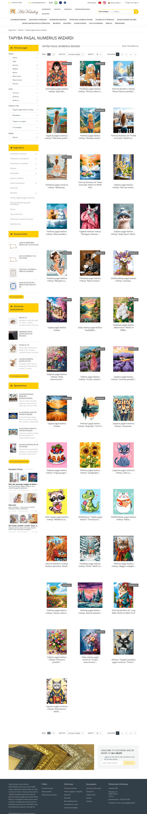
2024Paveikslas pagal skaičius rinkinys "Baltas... (123, 516)
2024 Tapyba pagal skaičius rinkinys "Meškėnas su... (56, 516)
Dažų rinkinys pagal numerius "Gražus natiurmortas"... (90, 658)
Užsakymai (90, 790)
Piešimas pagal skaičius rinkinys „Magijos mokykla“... (124, 563)
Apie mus (57, 9)
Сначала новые (76, 52)
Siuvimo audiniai (80, 23)
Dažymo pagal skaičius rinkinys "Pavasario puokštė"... (56, 658)
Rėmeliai (109, 23)
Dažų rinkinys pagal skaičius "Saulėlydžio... (90, 326)
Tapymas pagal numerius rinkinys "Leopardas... (123, 422)
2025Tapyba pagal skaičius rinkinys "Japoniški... (57, 88)
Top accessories (16, 212)
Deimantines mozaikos (58, 20)
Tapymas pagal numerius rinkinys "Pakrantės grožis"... (57, 135)
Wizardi (13, 166)
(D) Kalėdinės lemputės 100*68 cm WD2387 (28, 412)
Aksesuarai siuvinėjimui (38, 20)
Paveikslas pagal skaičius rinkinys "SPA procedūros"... (90, 88)
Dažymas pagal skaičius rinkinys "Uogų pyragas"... (57, 469)
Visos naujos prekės (16, 295)
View (44, 52)
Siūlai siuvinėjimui (96, 23)
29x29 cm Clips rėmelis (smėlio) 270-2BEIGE (27, 268)
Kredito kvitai (90, 793)
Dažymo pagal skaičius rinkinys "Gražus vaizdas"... (90, 376)
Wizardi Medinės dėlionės (126, 20)
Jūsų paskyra (91, 782)
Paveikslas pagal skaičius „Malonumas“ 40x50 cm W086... (123, 326)
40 (99, 52)
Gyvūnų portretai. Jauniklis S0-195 (26, 358)
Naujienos (45, 14)
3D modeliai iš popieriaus (104, 20)
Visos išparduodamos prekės (19, 460)
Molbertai (57, 23)
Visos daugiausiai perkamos (19, 374)
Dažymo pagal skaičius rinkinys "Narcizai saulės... (124, 184)
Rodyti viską (29, 467)
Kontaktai (68, 9)
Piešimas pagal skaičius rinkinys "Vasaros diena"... (57, 609)
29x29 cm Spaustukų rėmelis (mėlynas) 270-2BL (27, 283)
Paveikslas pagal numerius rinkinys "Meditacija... (57, 184)
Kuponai (89, 799)
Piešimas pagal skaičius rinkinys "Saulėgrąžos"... (90, 469)
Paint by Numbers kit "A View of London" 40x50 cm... (123, 135)
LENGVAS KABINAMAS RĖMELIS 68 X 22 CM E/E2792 (28, 242)
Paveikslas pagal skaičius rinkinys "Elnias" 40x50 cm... (90, 563)
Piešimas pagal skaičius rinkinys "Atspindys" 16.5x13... (90, 422)
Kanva (12, 207)
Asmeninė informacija (93, 786)
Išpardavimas (120, 23)
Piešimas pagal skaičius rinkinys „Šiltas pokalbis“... (57, 230)
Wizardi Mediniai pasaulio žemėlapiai (36, 23)
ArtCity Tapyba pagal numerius (22, 196)
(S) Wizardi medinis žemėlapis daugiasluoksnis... (26, 394)
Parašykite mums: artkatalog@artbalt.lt (122, 801)
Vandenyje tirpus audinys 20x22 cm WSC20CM (25, 332)
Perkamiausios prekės (49, 793)
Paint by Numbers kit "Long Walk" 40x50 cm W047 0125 (123, 609)
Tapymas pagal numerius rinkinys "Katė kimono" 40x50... (57, 707)
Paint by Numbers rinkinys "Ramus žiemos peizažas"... (123, 88)
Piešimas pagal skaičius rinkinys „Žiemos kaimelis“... (90, 609)
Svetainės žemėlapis (71, 806)
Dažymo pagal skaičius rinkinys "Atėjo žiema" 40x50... (123, 230)
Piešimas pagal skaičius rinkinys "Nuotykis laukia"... (90, 135)
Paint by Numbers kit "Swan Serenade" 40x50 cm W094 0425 (90, 183)
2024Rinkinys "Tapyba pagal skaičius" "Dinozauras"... (90, 516)
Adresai (88, 796)
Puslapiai (111, 52)
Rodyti (91, 52)
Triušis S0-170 (24, 343)
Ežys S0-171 (23, 316)
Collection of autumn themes (21, 217)
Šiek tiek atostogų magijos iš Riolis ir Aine (25, 482)
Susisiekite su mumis (71, 802)
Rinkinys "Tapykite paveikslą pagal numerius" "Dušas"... (123, 659)
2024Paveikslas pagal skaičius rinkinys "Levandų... (123, 277)
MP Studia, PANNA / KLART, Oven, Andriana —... (27, 524)
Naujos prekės (47, 790)
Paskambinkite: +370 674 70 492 (119, 798)
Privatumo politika (70, 786)
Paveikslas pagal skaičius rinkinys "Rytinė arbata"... (90, 277)
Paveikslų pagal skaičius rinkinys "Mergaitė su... (57, 277)
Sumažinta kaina (47, 786)
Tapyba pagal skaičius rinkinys (57, 326)
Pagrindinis (46, 9)
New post (12, 503)
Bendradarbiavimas (82, 9)
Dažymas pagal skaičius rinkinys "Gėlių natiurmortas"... (57, 375)
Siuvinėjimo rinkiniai (18, 20)
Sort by (62, 52)
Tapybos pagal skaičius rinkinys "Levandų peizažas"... (123, 376)
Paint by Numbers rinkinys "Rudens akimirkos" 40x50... (57, 563)
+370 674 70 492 (15, 3)
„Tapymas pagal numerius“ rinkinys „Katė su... (123, 469)
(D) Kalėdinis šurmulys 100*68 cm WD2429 (27, 428)
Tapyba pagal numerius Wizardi (81, 20)
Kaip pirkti (67, 793)
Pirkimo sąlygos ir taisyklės (73, 790)
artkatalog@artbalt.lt (37, 3)
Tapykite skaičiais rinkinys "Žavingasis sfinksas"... (90, 230)
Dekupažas (67, 23)
